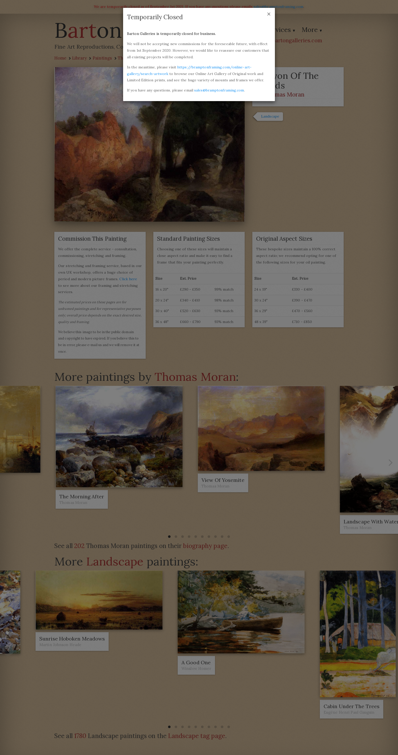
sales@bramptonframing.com (219, 90)
